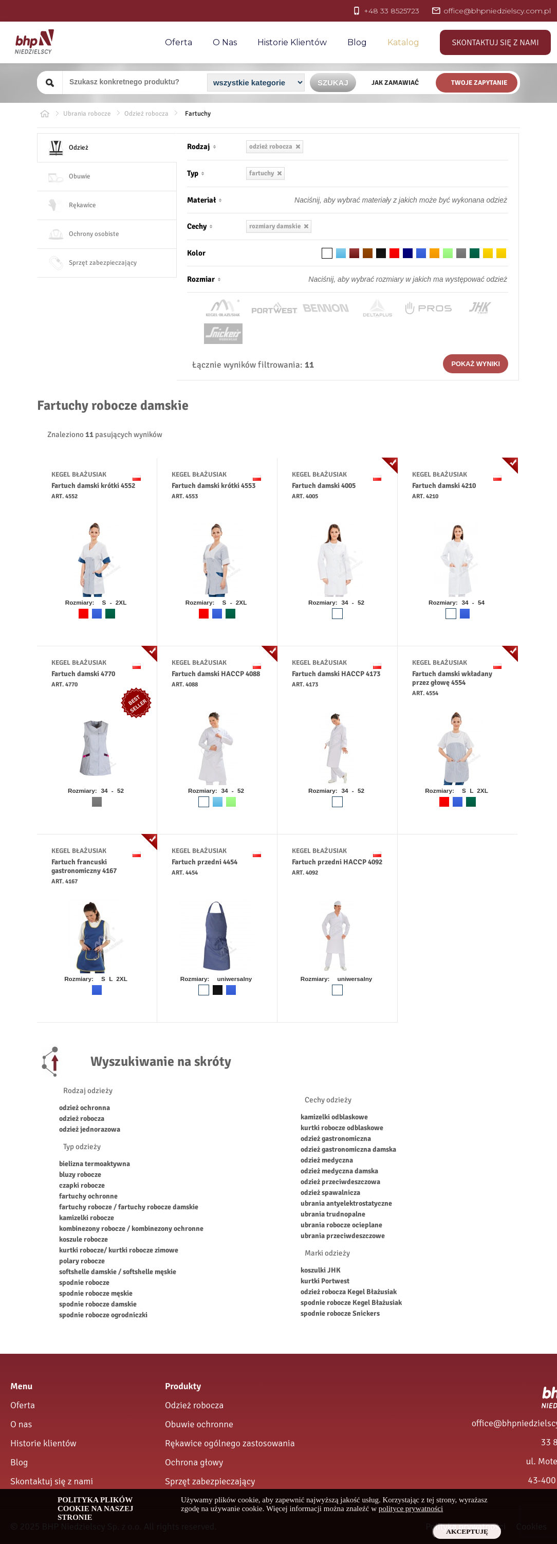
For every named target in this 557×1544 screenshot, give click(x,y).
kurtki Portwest (325, 1281)
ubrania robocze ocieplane (341, 1225)
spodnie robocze (84, 1282)
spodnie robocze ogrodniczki (103, 1315)
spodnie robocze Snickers (340, 1313)
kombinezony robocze (93, 1228)
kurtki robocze (81, 1250)
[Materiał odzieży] (379, 200)
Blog (357, 42)
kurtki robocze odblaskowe (342, 1127)
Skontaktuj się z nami (495, 43)
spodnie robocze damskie (98, 1304)
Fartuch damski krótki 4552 (93, 485)
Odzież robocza (194, 1405)
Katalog (403, 42)
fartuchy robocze (85, 1207)
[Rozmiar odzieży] (379, 279)
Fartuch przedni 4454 (204, 862)
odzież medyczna (327, 1160)
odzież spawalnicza (330, 1192)
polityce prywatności (411, 1508)
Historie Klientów (292, 42)
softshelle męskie (149, 1271)
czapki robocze (82, 1185)
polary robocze (82, 1261)
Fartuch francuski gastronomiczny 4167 (84, 866)
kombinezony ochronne (167, 1228)
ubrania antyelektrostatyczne (346, 1203)
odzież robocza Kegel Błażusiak (349, 1291)
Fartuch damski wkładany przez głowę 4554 (452, 678)
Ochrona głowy (194, 1462)
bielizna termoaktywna (94, 1163)
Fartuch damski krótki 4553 (213, 485)
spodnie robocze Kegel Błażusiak (351, 1302)
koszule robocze (83, 1239)
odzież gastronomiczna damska (348, 1149)
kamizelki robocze (86, 1217)
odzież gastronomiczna (336, 1138)
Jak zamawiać (395, 83)
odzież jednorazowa (89, 1129)
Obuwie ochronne (199, 1424)
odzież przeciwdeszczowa (340, 1181)
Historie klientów (43, 1443)
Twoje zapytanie (479, 83)
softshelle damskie (88, 1271)
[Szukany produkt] (134, 82)
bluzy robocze (80, 1174)
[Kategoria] (256, 83)
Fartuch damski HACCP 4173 (336, 673)
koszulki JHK (321, 1270)
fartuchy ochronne (88, 1196)
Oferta (178, 42)
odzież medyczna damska (339, 1171)
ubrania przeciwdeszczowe (343, 1235)
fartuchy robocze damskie (158, 1207)
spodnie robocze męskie (96, 1293)
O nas (225, 42)
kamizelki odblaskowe (334, 1117)
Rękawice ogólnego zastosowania (230, 1443)
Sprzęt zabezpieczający (210, 1481)
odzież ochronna (84, 1107)
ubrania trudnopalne (333, 1214)
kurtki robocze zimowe (143, 1250)
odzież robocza (81, 1118)
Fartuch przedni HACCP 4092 (337, 862)
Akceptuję (467, 1531)
